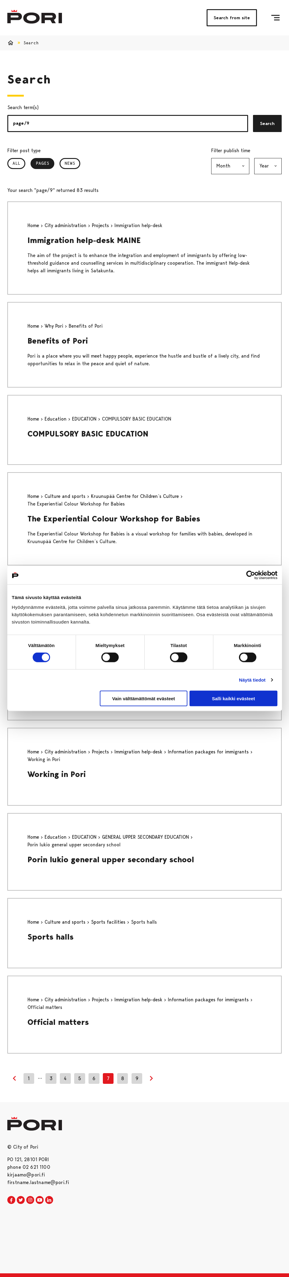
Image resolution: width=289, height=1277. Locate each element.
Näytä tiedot (252, 680)
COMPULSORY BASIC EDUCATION (87, 434)
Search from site (232, 17)
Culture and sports (66, 496)
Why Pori (55, 326)
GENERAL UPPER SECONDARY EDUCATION (146, 837)
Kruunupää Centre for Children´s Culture (135, 496)
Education (56, 419)
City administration (66, 225)
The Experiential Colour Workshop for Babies (113, 519)
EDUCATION (85, 419)
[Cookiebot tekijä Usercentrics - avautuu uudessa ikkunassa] (250, 575)
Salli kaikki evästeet (233, 698)
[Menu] (275, 17)
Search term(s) (23, 107)
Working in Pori (56, 774)
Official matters (58, 1022)
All (16, 163)
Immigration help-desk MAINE (84, 240)
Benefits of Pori (57, 341)
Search (267, 123)
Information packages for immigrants (209, 752)
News (70, 163)
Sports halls (50, 937)
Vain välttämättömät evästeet (143, 698)
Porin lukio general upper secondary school (110, 859)
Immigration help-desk (139, 752)
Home (34, 225)
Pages (45, 163)
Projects (101, 225)
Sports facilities (109, 922)
